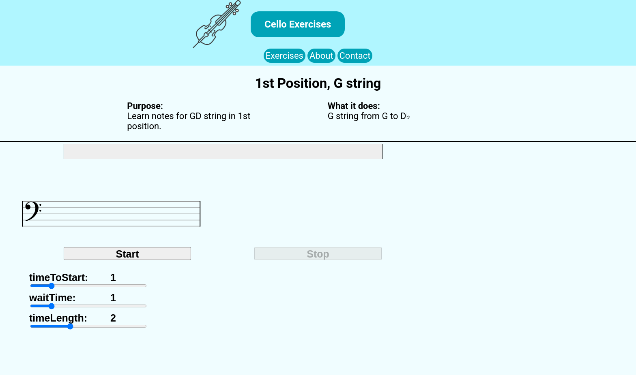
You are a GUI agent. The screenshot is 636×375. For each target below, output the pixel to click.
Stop (318, 254)
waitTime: (52, 293)
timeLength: (58, 313)
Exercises (284, 56)
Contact (355, 56)
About (321, 56)
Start (127, 254)
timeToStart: (58, 273)
